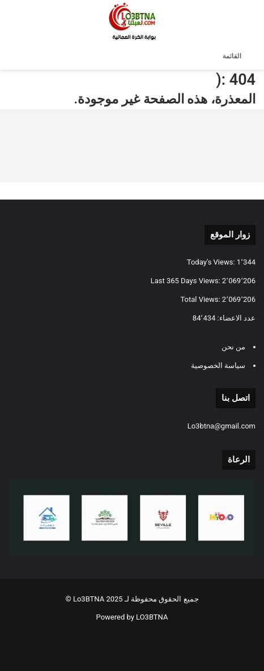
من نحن (233, 347)
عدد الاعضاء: (235, 318)
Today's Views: (212, 262)
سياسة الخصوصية (218, 365)
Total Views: (201, 299)
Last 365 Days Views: (186, 280)
